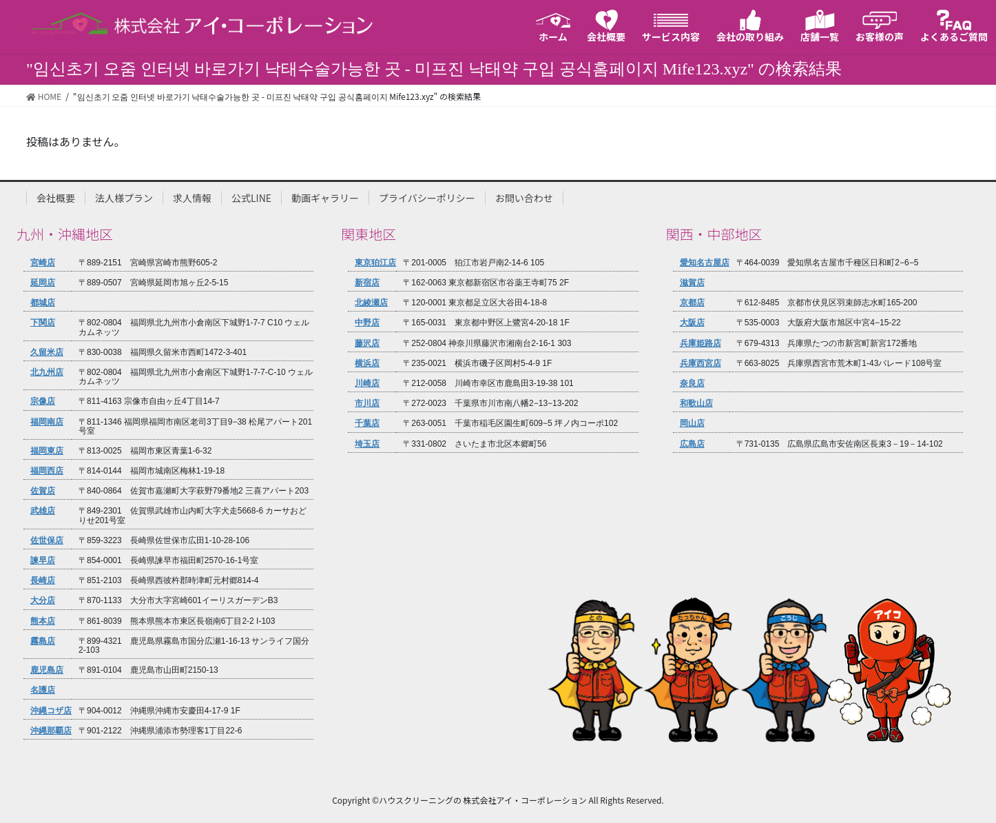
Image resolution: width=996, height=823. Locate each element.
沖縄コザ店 (51, 711)
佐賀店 (42, 491)
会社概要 (56, 198)
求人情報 (192, 198)
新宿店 (367, 282)
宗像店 (42, 401)
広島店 (692, 444)
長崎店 (42, 580)
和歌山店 (696, 403)
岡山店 (692, 423)
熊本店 (42, 621)
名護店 (42, 690)
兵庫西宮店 (700, 363)
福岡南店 (46, 422)
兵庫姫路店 (700, 343)
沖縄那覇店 (51, 731)
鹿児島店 (46, 670)
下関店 (42, 322)
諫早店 (42, 560)
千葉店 (367, 423)
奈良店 (692, 383)
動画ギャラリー (325, 198)
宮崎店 (42, 262)
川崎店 (367, 383)
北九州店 (46, 372)
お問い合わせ (524, 198)
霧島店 (42, 641)
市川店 (367, 403)
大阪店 (692, 322)
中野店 (367, 322)
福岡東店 (46, 451)
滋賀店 (692, 282)
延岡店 (42, 282)
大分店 (42, 600)
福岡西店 (46, 471)
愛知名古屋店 (704, 262)
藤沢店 (367, 343)
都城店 (42, 302)
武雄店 (42, 511)
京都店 (692, 302)
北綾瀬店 (371, 302)
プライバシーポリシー (427, 198)
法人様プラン (124, 198)
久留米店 (46, 352)
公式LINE (251, 198)
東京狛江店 (375, 262)
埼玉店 (367, 444)
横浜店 (367, 363)
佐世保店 (46, 540)
